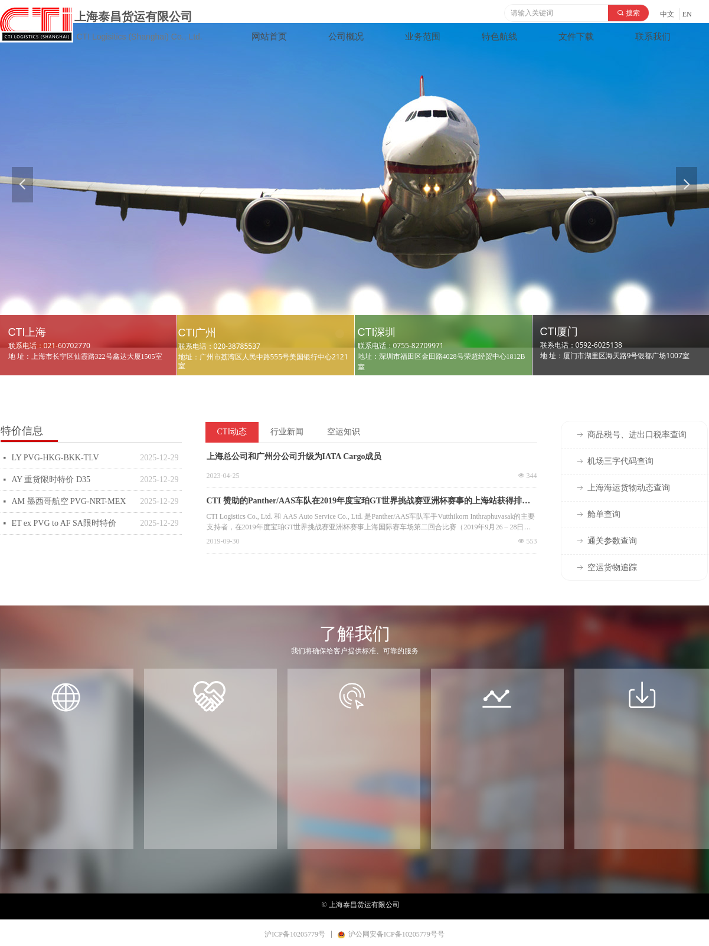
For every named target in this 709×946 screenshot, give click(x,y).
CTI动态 (232, 431)
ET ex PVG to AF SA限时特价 (64, 523)
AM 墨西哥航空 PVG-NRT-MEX (69, 501)
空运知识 (343, 431)
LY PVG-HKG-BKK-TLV (55, 457)
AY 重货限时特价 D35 (51, 479)
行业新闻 (286, 431)
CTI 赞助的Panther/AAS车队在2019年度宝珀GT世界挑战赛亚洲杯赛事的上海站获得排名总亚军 (369, 502)
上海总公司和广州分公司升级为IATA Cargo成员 (294, 456)
